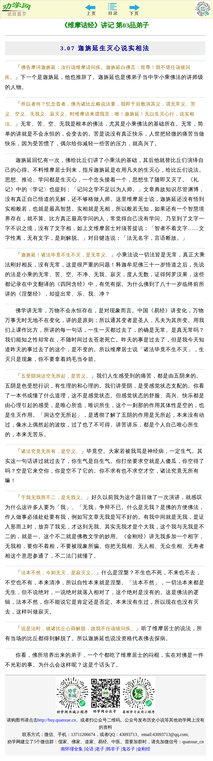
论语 (89, 749)
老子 (100, 749)
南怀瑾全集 (72, 749)
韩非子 (113, 749)
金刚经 (143, 749)
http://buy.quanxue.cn (57, 720)
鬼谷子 (128, 749)
